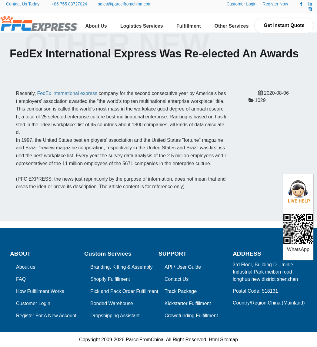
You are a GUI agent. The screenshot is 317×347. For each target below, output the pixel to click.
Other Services (231, 26)
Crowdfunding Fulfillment (191, 315)
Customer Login (242, 4)
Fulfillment (188, 26)
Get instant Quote (284, 25)
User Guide (188, 267)
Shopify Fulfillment (110, 279)
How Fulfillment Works (40, 291)
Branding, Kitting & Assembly (121, 267)
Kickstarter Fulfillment (188, 303)
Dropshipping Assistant (115, 315)
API (168, 267)
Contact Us (177, 279)
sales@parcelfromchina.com (125, 4)
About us (25, 267)
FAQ (21, 279)
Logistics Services (141, 26)
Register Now (275, 4)
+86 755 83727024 (69, 4)
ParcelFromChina (144, 339)
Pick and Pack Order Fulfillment (124, 291)
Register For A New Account (46, 315)
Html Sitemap (223, 339)
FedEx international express (67, 93)
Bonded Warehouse (111, 303)
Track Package (181, 291)
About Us (96, 26)
